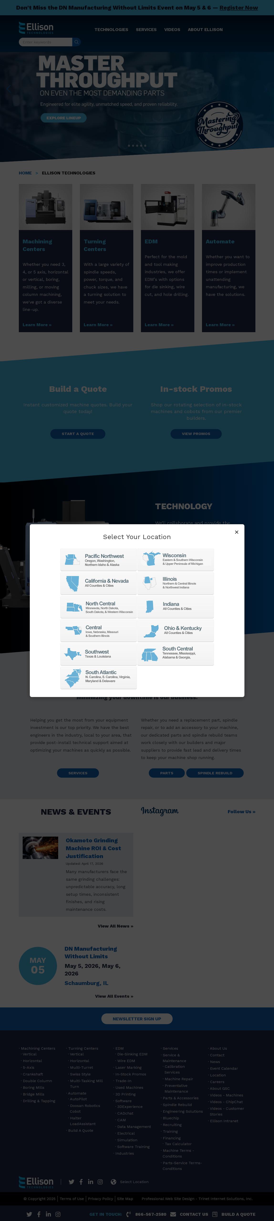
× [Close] (236, 532)
